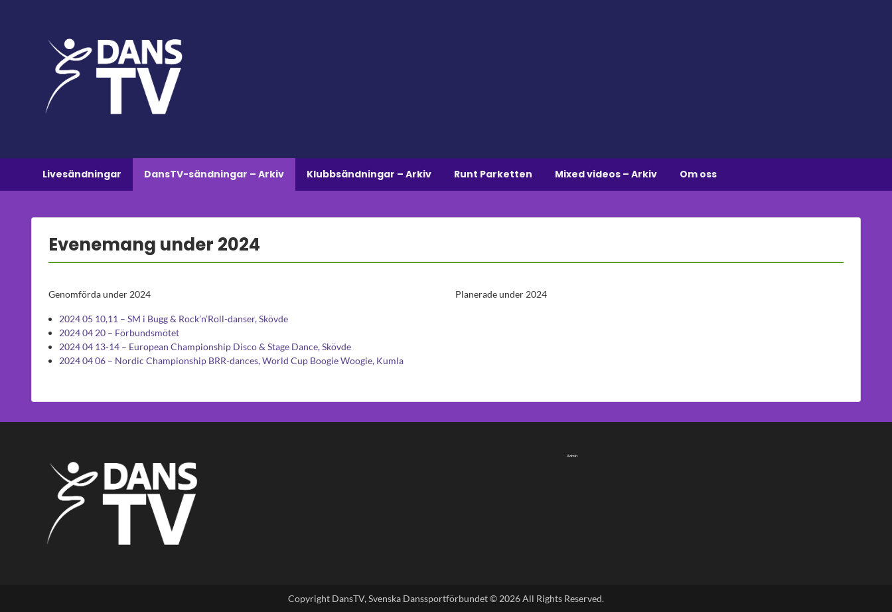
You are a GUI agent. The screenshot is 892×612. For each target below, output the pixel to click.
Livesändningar (81, 174)
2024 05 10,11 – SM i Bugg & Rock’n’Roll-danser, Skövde (173, 318)
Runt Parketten (493, 174)
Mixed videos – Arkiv (606, 174)
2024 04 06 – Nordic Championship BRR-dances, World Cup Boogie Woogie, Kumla (231, 360)
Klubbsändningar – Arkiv (369, 174)
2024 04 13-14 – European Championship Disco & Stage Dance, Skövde (205, 346)
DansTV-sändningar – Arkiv (214, 174)
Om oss (698, 174)
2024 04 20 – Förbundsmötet (119, 332)
